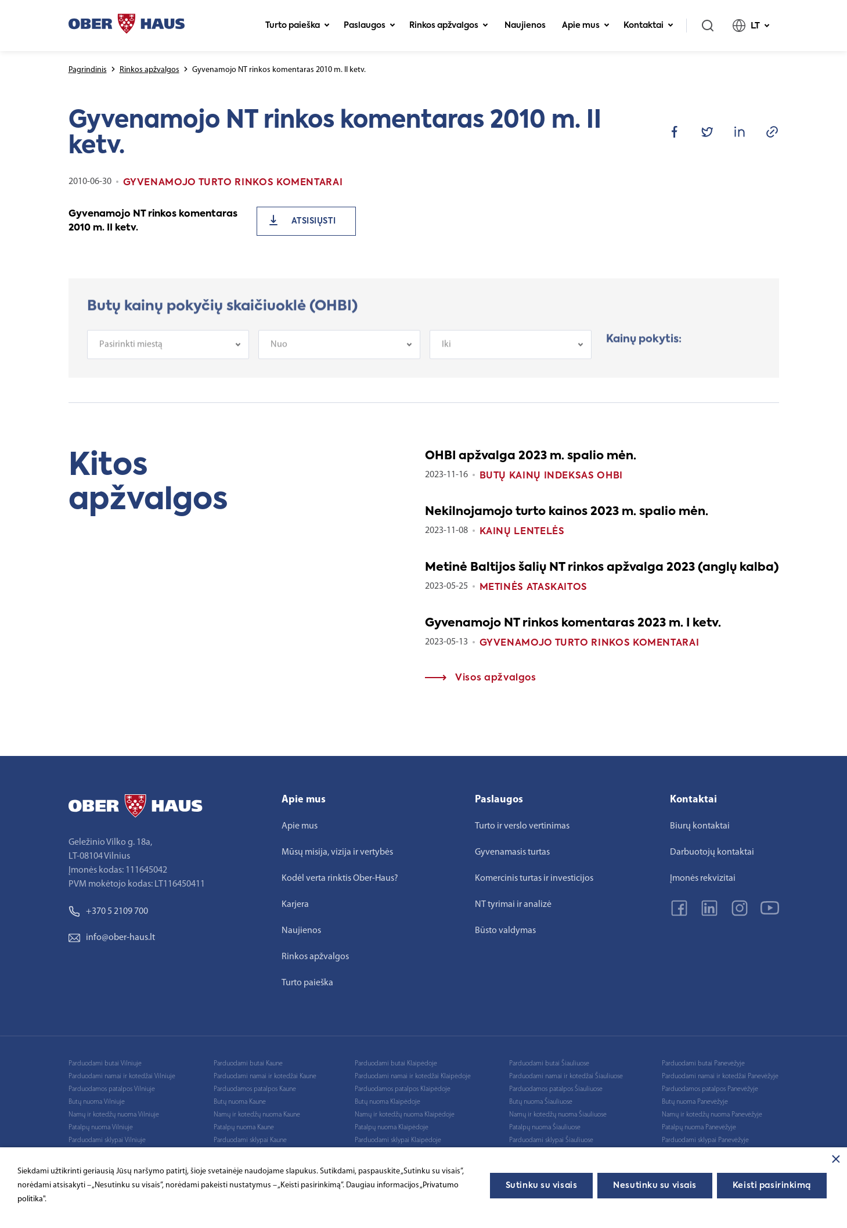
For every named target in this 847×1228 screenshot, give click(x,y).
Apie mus (586, 25)
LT (751, 25)
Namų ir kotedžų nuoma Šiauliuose (558, 1114)
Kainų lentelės (522, 531)
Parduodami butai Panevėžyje (703, 1063)
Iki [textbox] (446, 353)
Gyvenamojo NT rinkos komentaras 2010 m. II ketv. (153, 221)
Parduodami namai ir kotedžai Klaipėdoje (413, 1076)
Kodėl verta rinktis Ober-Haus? (340, 878)
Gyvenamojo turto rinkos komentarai (590, 643)
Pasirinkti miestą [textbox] (131, 353)
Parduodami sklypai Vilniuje (107, 1140)
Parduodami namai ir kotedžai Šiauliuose (566, 1076)
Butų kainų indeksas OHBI (551, 476)
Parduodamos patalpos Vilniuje (112, 1089)
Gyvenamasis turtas (512, 852)
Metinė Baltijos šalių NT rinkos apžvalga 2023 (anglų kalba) (602, 568)
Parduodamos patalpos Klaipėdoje (402, 1089)
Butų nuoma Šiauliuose (540, 1102)
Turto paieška (297, 25)
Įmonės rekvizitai (703, 878)
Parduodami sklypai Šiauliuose (551, 1140)
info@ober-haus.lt (112, 937)
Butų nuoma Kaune (240, 1102)
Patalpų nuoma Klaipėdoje (391, 1127)
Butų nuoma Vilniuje (97, 1102)
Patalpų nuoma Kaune (244, 1127)
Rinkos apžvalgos (448, 25)
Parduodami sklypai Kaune (250, 1140)
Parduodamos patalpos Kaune (255, 1089)
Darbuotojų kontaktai (712, 852)
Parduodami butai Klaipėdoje (396, 1063)
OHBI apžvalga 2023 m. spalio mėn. (530, 456)
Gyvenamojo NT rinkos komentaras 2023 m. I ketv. (573, 623)
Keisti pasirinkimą (772, 1186)
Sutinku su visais (542, 1186)
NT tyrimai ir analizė (513, 904)
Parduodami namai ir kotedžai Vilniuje (122, 1076)
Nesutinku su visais (655, 1186)
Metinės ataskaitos (534, 587)
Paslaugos (369, 25)
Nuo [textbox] (279, 353)
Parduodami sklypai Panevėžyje (705, 1140)
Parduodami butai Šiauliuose (549, 1063)
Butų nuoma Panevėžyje (695, 1102)
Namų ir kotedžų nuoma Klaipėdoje (405, 1114)
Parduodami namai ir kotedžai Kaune (265, 1076)
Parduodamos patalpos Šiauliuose (556, 1089)
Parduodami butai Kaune (248, 1063)
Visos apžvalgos (480, 678)
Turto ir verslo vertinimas (522, 826)
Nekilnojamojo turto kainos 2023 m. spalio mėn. (566, 512)
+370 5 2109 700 (108, 911)
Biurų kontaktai (700, 826)
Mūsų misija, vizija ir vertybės (337, 852)
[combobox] (168, 353)
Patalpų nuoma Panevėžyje (699, 1127)
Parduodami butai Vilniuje (105, 1063)
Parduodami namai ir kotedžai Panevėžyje (720, 1076)
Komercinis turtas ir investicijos (534, 878)
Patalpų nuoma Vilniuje (101, 1127)
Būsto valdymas (505, 930)
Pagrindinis (88, 70)
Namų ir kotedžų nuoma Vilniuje (114, 1114)
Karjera (295, 904)
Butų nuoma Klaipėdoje (387, 1102)
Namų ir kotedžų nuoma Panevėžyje (712, 1114)
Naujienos (525, 25)
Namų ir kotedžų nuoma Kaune (257, 1114)
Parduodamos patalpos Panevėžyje (710, 1089)
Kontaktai (648, 25)
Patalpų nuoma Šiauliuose (545, 1127)
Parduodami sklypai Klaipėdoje (398, 1140)
